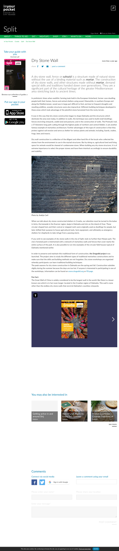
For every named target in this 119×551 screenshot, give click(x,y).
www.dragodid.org (76, 271)
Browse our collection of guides (14, 94)
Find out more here (85, 549)
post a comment (58, 66)
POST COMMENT (108, 524)
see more (113, 424)
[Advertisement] (59, 48)
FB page (89, 271)
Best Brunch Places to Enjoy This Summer (73, 415)
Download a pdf (14, 57)
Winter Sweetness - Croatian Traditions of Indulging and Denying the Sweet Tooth (103, 415)
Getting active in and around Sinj (43, 415)
